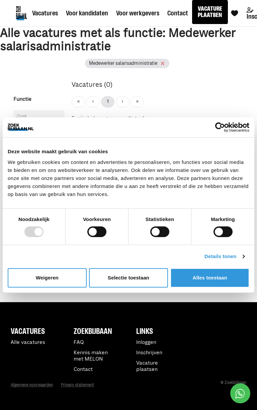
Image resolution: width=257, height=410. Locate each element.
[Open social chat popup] (240, 393)
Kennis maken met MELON (91, 356)
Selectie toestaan (128, 277)
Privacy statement (77, 385)
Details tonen (220, 256)
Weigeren (47, 277)
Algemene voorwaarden (32, 385)
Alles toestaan (210, 277)
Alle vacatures (28, 342)
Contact (177, 13)
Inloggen (146, 342)
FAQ (79, 342)
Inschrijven (149, 353)
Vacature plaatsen (147, 366)
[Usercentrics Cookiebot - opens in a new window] (220, 127)
